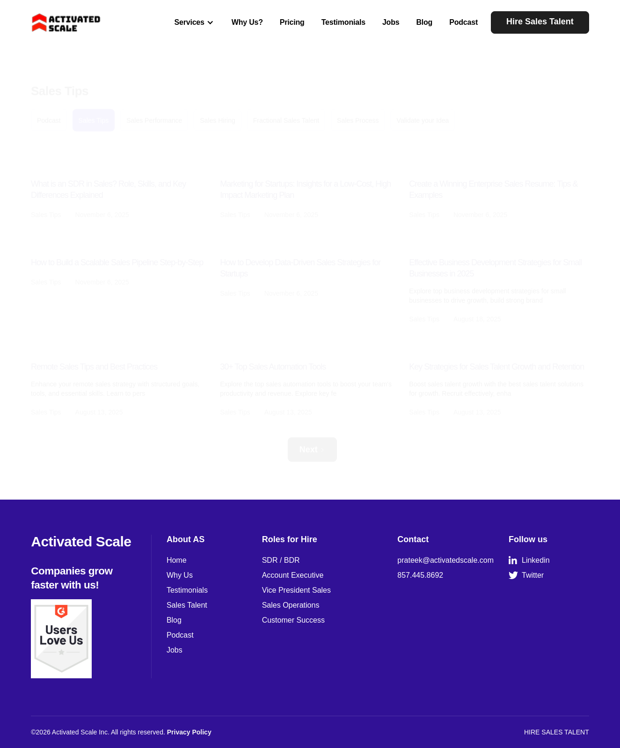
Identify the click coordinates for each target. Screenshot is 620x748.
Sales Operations (291, 605)
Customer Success (293, 620)
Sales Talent (187, 605)
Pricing (292, 22)
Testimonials (343, 22)
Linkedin (529, 560)
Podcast (463, 22)
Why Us (180, 575)
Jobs (391, 22)
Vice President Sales (296, 590)
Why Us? (247, 22)
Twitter (526, 575)
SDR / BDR (281, 560)
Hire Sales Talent (540, 21)
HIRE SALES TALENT (556, 732)
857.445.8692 (420, 575)
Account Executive (293, 575)
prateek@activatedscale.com (445, 560)
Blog (424, 22)
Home (177, 560)
